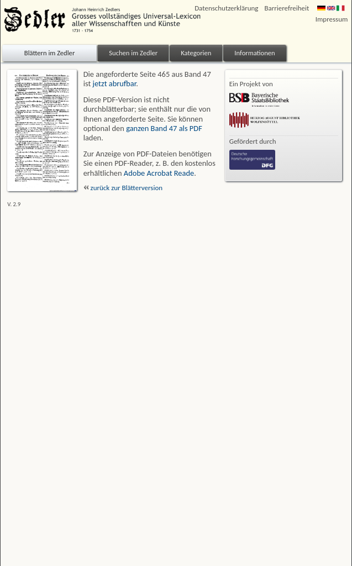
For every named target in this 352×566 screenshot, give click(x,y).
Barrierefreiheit (286, 8)
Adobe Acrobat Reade (159, 173)
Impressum (332, 19)
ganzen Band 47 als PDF (164, 128)
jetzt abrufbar (114, 83)
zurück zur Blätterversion (122, 188)
